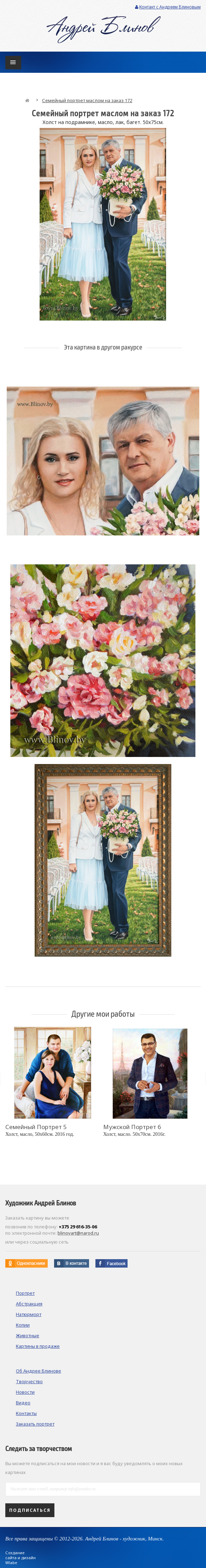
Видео (23, 1402)
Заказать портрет (35, 1424)
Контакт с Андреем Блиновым (168, 7)
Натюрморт (28, 1314)
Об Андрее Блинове (38, 1371)
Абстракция (29, 1303)
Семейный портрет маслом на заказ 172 (87, 100)
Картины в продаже (38, 1346)
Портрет (25, 1293)
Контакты (26, 1413)
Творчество (29, 1381)
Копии (23, 1325)
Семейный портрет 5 (36, 1127)
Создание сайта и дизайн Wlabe (20, 1557)
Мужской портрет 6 (132, 1127)
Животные (27, 1335)
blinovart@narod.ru (78, 1233)
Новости (25, 1392)
